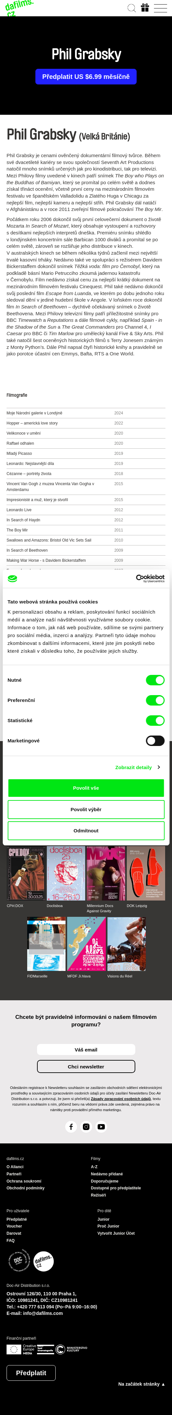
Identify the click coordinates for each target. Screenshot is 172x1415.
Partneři (14, 1174)
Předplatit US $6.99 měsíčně (86, 76)
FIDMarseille (37, 976)
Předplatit (31, 1373)
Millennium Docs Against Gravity (100, 908)
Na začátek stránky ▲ (141, 1384)
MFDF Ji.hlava (78, 976)
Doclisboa (55, 906)
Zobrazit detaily (133, 767)
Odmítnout (86, 830)
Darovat (14, 1233)
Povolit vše (86, 788)
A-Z (94, 1167)
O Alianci (15, 1167)
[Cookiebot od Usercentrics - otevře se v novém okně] (135, 578)
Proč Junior (109, 1226)
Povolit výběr (85, 809)
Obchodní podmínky (26, 1188)
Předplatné (17, 1219)
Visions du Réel (119, 976)
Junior (104, 1219)
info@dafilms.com (43, 1313)
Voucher (14, 1226)
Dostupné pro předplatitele (116, 1188)
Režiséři (98, 1195)
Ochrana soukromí (24, 1181)
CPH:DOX (15, 906)
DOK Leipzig (137, 906)
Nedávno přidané (107, 1174)
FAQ (11, 1240)
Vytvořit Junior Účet (116, 1233)
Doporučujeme (105, 1181)
